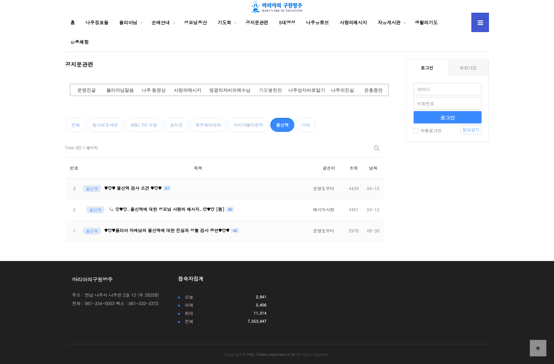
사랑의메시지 (353, 22)
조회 (353, 168)
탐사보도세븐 (105, 125)
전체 (75, 125)
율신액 (282, 125)
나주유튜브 (317, 22)
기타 (305, 125)
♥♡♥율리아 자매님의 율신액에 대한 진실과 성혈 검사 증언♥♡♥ (167, 230)
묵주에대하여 (208, 125)
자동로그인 (427, 130)
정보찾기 (470, 130)
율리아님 (128, 22)
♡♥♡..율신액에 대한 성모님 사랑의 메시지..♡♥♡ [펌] (168, 209)
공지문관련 (257, 22)
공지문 (176, 125)
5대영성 (287, 22)
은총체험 (79, 41)
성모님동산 (195, 22)
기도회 (224, 22)
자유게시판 (389, 22)
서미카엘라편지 (248, 125)
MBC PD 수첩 (144, 125)
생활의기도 (426, 22)
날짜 (373, 168)
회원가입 (468, 68)
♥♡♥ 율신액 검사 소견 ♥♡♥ (133, 188)
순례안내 (161, 22)
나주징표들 (97, 22)
